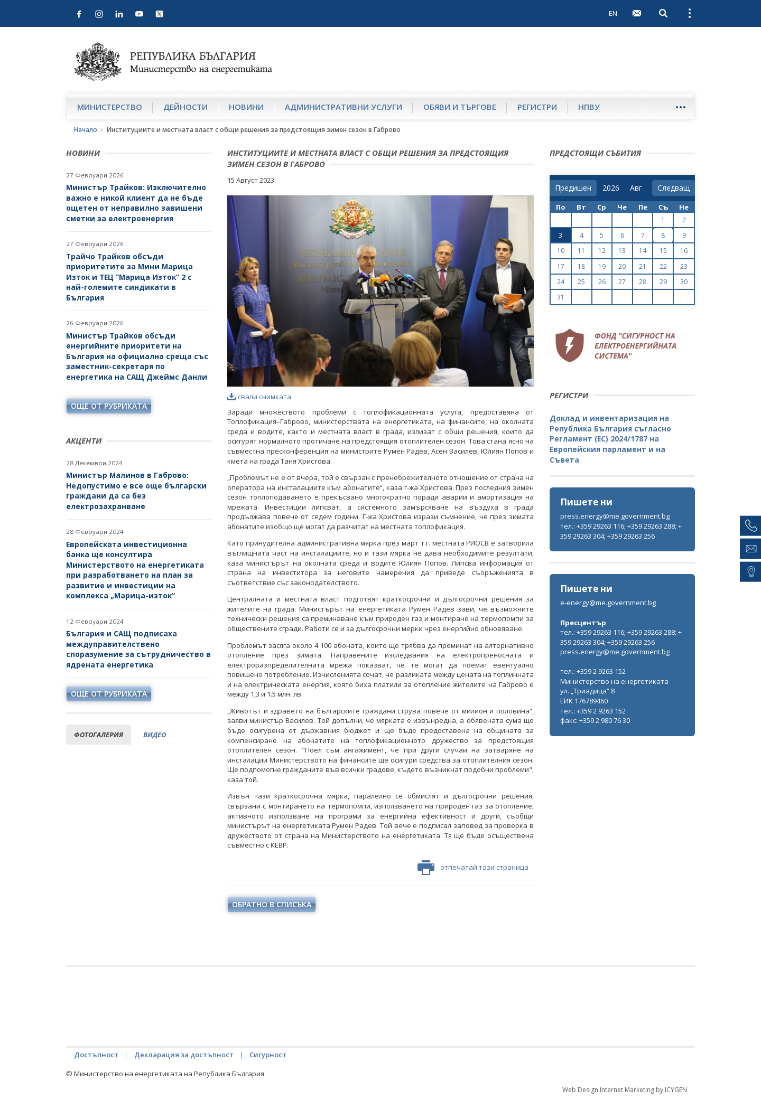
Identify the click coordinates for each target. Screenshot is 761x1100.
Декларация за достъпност (184, 1054)
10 (560, 250)
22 (663, 266)
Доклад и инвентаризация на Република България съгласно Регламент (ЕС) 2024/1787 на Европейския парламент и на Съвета (610, 438)
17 (560, 266)
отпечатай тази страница (472, 867)
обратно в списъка (271, 904)
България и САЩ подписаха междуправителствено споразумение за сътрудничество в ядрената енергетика (138, 649)
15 (663, 250)
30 (684, 281)
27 (622, 281)
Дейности (185, 106)
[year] (610, 188)
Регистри (537, 106)
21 (642, 266)
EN (613, 13)
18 (581, 266)
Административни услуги (343, 106)
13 (622, 250)
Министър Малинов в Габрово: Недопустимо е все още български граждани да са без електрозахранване (136, 490)
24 (560, 281)
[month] (638, 188)
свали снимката (259, 396)
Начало (85, 129)
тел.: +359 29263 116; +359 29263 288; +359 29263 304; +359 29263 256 (621, 531)
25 (581, 281)
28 (642, 281)
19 (602, 266)
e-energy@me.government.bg (608, 602)
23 (684, 266)
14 (642, 250)
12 (602, 250)
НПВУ (589, 106)
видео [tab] (154, 734)
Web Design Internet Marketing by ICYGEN (624, 1089)
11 (581, 250)
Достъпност (96, 1054)
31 (560, 297)
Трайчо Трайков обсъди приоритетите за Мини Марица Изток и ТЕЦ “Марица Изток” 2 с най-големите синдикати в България (129, 277)
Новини (246, 106)
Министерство (109, 106)
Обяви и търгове (459, 106)
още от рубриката (109, 406)
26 (602, 281)
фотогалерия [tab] (98, 734)
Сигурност (267, 1054)
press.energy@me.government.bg (615, 516)
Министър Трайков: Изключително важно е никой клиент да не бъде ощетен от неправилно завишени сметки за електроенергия (136, 202)
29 (663, 281)
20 (622, 266)
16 (684, 250)
